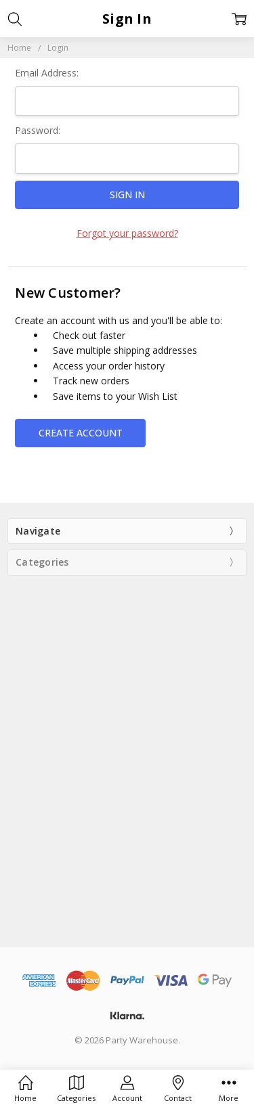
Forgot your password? (127, 233)
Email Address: (47, 72)
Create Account (81, 432)
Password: (37, 130)
